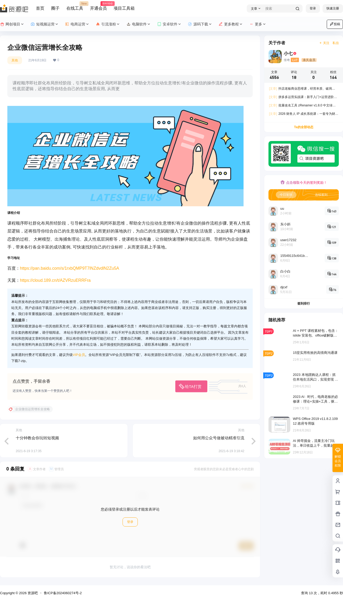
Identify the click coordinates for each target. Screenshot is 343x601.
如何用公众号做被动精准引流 (218, 438)
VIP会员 (79, 355)
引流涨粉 (108, 24)
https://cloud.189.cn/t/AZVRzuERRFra (55, 280)
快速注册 (332, 8)
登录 (313, 8)
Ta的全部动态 (303, 127)
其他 (15, 60)
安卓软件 (169, 24)
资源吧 (32, 593)
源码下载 (200, 24)
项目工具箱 (124, 8)
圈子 (55, 8)
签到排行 (303, 303)
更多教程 (231, 24)
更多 (257, 24)
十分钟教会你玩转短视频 (37, 438)
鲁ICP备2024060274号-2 (63, 593)
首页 (40, 8)
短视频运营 (45, 24)
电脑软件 (138, 24)
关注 (324, 43)
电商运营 (77, 24)
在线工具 (74, 6)
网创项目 (12, 24)
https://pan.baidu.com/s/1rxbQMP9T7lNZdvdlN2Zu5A (69, 268)
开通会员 (98, 6)
